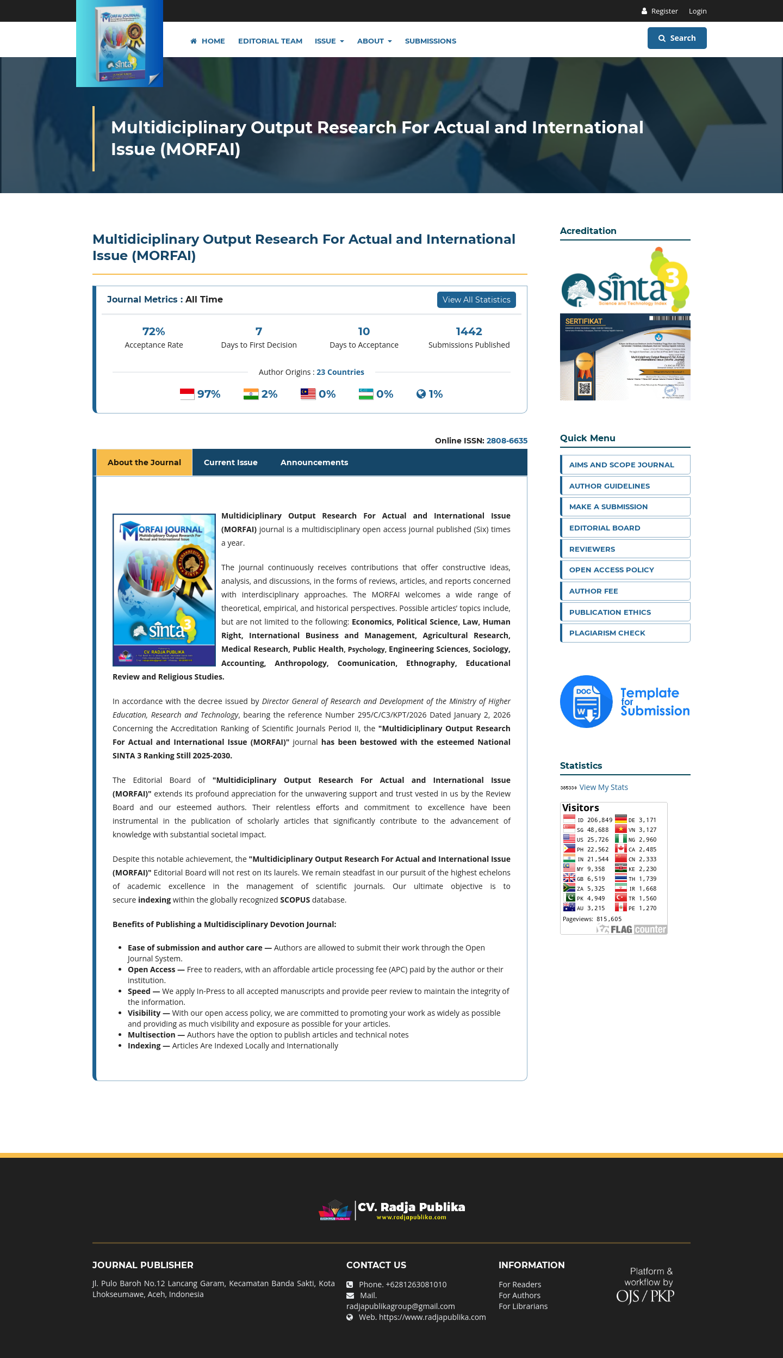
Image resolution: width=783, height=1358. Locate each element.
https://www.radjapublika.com (432, 1317)
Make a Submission (608, 506)
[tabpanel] (311, 779)
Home (207, 40)
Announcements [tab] (314, 462)
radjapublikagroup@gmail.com (400, 1306)
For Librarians (523, 1306)
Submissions (430, 40)
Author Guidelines (609, 486)
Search (677, 38)
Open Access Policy (611, 569)
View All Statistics (477, 300)
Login (698, 11)
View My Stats (604, 787)
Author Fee (593, 591)
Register (664, 11)
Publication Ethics (610, 612)
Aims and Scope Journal (621, 464)
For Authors (519, 1295)
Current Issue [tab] (231, 462)
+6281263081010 (416, 1284)
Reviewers (592, 549)
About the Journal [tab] (144, 462)
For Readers (520, 1284)
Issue (326, 40)
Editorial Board (605, 527)
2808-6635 (507, 441)
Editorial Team (270, 40)
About (371, 40)
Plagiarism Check (607, 632)
